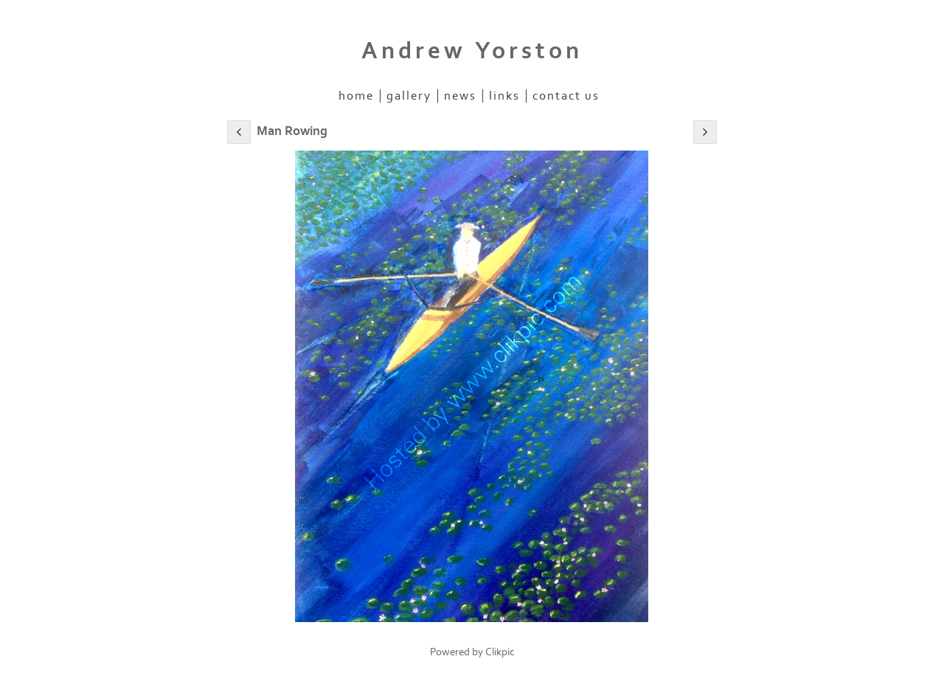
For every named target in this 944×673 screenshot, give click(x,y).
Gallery (408, 96)
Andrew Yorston (472, 51)
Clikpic (500, 652)
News (460, 96)
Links (504, 96)
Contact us (566, 96)
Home (356, 96)
